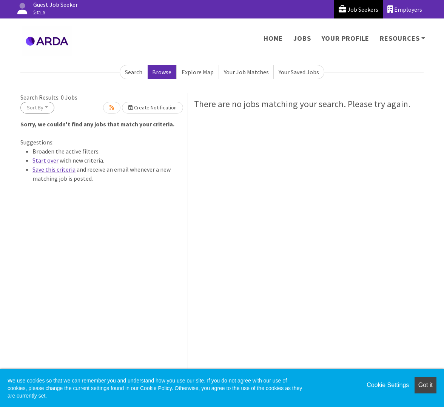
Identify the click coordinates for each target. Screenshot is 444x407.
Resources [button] (399, 38)
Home (273, 38)
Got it (425, 385)
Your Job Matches (246, 72)
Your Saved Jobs (299, 72)
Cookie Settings (388, 385)
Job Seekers (358, 9)
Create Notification (152, 107)
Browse (161, 72)
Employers (404, 9)
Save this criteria (54, 169)
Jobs (302, 38)
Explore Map (198, 72)
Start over (45, 160)
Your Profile (346, 38)
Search (133, 72)
